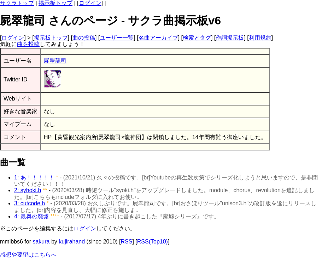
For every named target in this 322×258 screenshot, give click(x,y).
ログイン (90, 3)
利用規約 (260, 38)
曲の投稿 (83, 38)
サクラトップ (17, 3)
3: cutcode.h (29, 203)
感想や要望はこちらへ (28, 255)
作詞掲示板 (230, 38)
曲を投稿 (28, 44)
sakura (41, 242)
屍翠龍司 (55, 61)
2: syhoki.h (27, 190)
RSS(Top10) (152, 242)
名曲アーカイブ (158, 38)
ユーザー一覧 (117, 38)
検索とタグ (197, 38)
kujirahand (72, 242)
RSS (127, 242)
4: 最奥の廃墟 (31, 216)
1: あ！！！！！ (34, 177)
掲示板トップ (55, 3)
